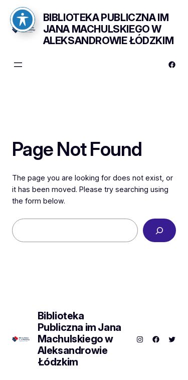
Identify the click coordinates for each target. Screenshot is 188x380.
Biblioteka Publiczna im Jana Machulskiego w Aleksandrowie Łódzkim (108, 29)
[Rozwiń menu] (18, 65)
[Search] (159, 230)
